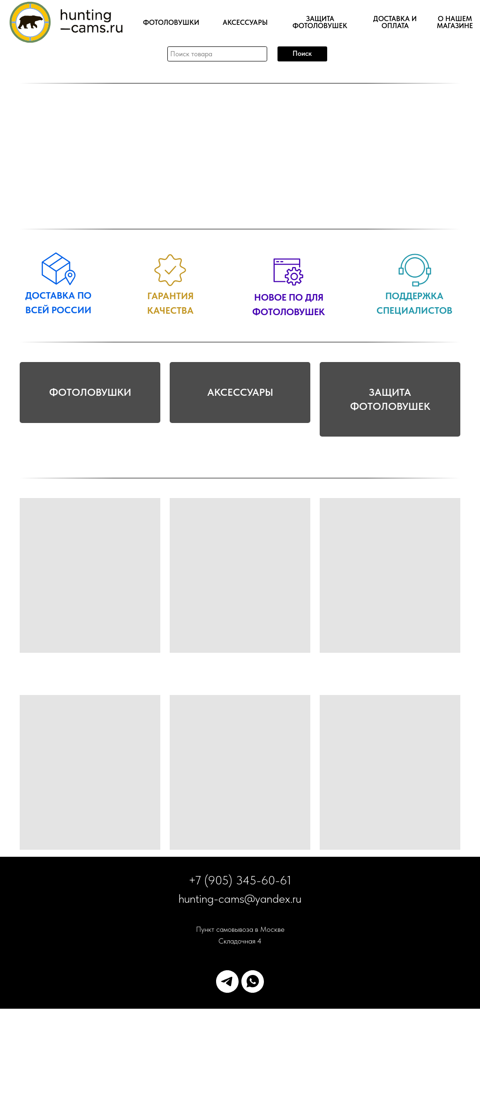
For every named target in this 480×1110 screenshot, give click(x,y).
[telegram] (227, 1083)
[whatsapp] (252, 1083)
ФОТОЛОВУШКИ (90, 450)
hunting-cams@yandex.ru (240, 999)
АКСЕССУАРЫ (240, 450)
